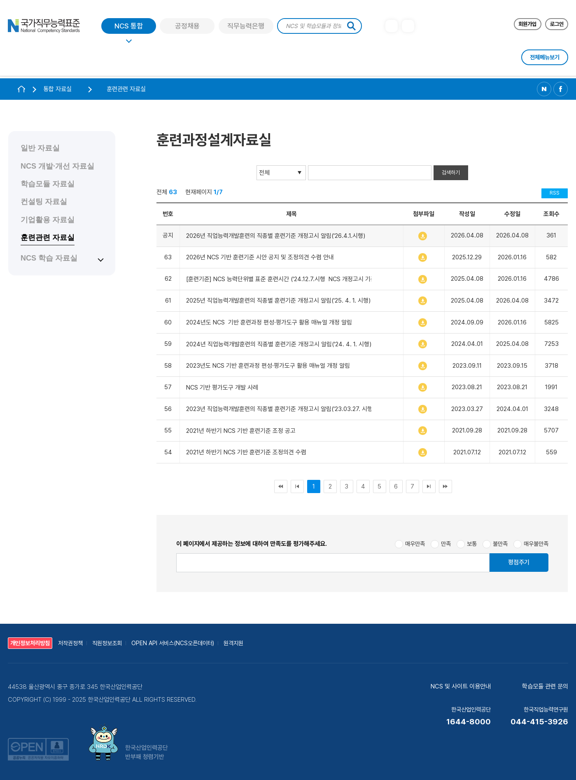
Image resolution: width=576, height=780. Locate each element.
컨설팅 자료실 (44, 201)
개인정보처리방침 (30, 643)
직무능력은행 (245, 27)
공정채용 (187, 27)
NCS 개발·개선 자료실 (57, 166)
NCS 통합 (128, 27)
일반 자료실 (40, 148)
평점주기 (518, 562)
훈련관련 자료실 (48, 237)
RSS (555, 193)
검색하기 (451, 172)
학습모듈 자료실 (48, 184)
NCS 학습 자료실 (49, 258)
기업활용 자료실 (48, 220)
